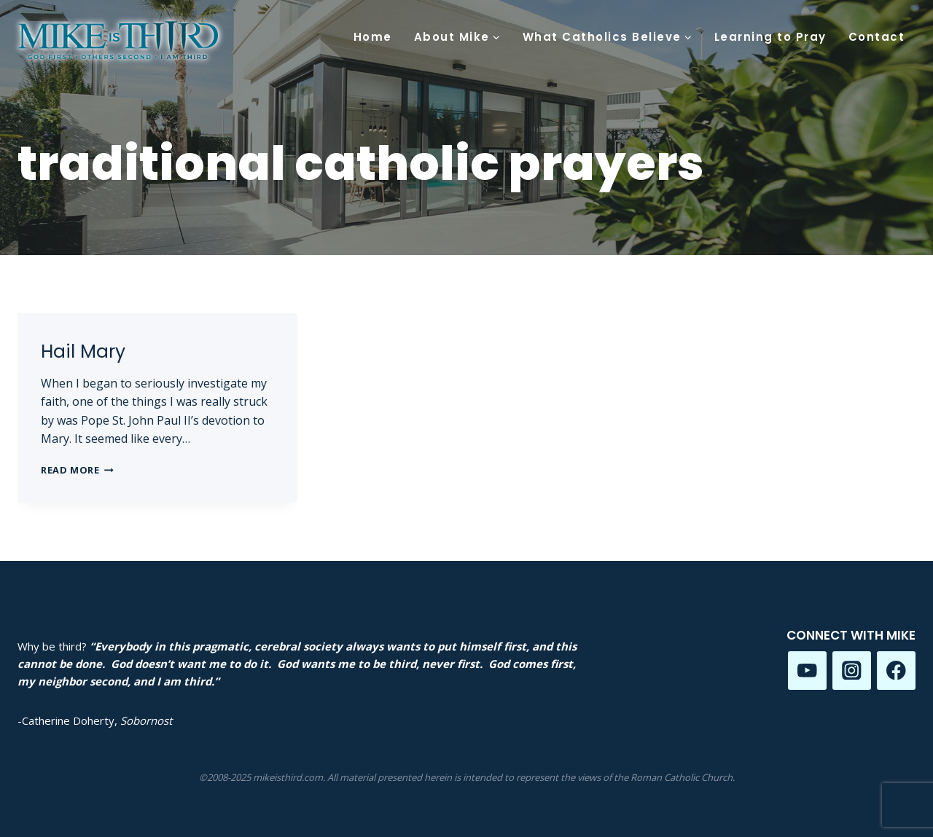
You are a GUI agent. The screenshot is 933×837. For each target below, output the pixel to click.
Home (373, 36)
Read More (77, 469)
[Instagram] (851, 670)
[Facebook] (896, 670)
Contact (876, 36)
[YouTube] (807, 670)
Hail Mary (83, 351)
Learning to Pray (770, 36)
